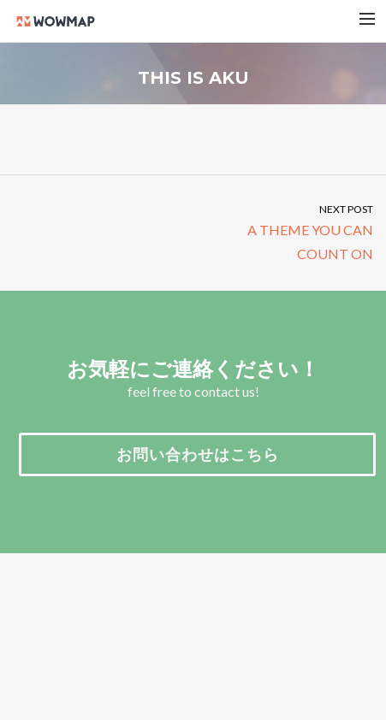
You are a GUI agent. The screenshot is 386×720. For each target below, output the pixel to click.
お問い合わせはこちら (197, 454)
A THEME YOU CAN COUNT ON (290, 231)
